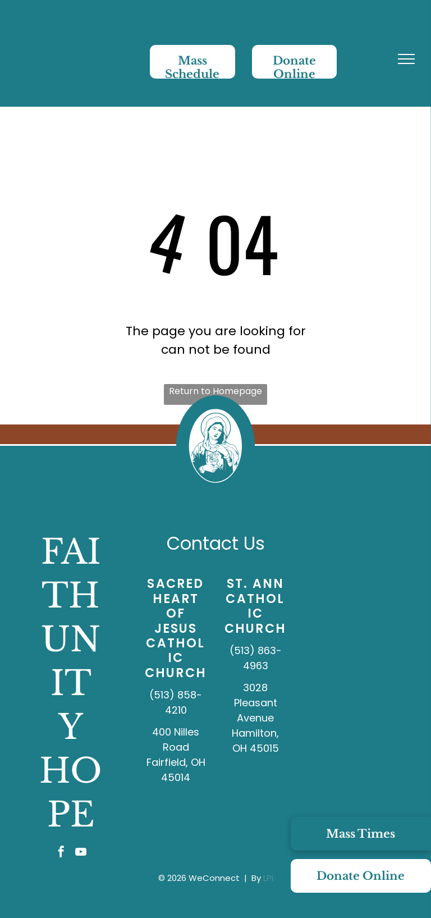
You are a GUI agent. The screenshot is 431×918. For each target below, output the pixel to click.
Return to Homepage (215, 391)
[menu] (406, 59)
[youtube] (80, 853)
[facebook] (61, 853)
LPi (268, 878)
